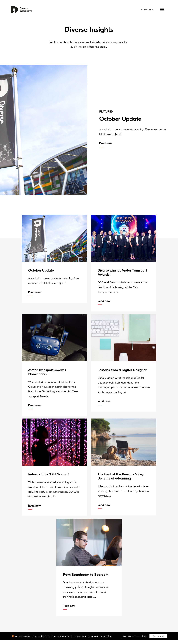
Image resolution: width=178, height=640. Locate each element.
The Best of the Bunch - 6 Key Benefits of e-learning (120, 476)
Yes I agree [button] (158, 636)
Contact (147, 9)
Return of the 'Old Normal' (48, 474)
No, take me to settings (134, 636)
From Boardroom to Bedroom (85, 575)
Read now (105, 143)
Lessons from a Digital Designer (122, 370)
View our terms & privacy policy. (96, 636)
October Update (41, 270)
